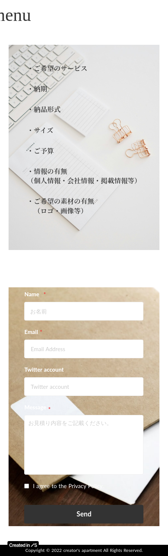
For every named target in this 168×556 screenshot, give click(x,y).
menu (11, 15)
